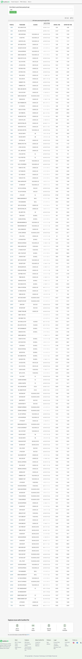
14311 (11, 455)
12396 (11, 410)
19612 (11, 537)
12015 (11, 379)
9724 (11, 373)
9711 (11, 147)
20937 (11, 243)
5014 (11, 85)
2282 (11, 37)
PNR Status (27, 642)
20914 (11, 581)
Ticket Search (15, 2)
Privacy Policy (57, 642)
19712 (11, 561)
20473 (11, 564)
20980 (11, 598)
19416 (11, 523)
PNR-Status (23, 2)
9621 (11, 338)
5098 (11, 208)
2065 (11, 27)
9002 (11, 318)
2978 (11, 54)
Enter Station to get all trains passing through (19, 7)
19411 (11, 513)
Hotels (16, 645)
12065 (11, 386)
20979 (11, 595)
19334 (11, 225)
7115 (11, 236)
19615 (11, 547)
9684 (11, 136)
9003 (11, 321)
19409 (11, 506)
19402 (11, 503)
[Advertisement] (41, 614)
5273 (11, 212)
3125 (11, 167)
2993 (11, 68)
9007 (11, 328)
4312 (11, 75)
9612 (11, 119)
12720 (11, 92)
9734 (11, 157)
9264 (11, 102)
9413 (11, 267)
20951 (11, 246)
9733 (11, 154)
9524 (11, 284)
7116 (11, 239)
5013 (11, 82)
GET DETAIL (13, 12)
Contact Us (37, 642)
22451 (11, 260)
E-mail (67, 18)
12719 (11, 420)
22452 (11, 263)
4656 (11, 178)
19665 (11, 554)
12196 (11, 403)
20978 (11, 591)
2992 (11, 65)
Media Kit (37, 644)
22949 (11, 297)
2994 (11, 72)
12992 (11, 451)
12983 (11, 434)
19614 (11, 544)
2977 (11, 51)
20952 (11, 249)
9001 (11, 314)
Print (71, 18)
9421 (11, 273)
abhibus (48, 644)
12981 (11, 427)
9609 (11, 113)
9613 (11, 123)
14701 (11, 468)
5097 (11, 205)
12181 (11, 393)
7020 (11, 605)
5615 (11, 188)
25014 (11, 311)
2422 (11, 41)
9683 (11, 133)
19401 (11, 229)
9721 (11, 362)
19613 (11, 540)
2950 (11, 48)
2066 (11, 30)
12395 (11, 407)
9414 (11, 270)
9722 (11, 366)
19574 (11, 184)
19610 (11, 530)
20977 (11, 588)
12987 (11, 441)
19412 (11, 516)
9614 (11, 126)
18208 (11, 492)
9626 (11, 355)
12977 (11, 424)
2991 (11, 61)
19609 (11, 526)
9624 (11, 349)
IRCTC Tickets (18, 642)
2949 (11, 44)
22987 (11, 304)
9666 (11, 130)
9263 (11, 99)
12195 (11, 400)
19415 (11, 520)
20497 (11, 571)
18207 (11, 489)
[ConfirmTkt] (4, 641)
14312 (11, 458)
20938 (11, 585)
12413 (11, 414)
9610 (11, 294)
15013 (11, 475)
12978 (11, 95)
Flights (16, 644)
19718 (11, 164)
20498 (11, 574)
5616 (11, 191)
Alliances (37, 645)
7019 (11, 602)
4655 (11, 174)
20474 (11, 567)
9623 (11, 345)
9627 (11, 359)
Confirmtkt (67, 642)
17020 (11, 485)
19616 (11, 550)
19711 (11, 232)
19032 (11, 499)
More (30, 2)
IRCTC (28, 634)
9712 (11, 150)
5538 (11, 219)
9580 (11, 109)
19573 (11, 181)
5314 (11, 89)
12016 (11, 383)
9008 (11, 331)
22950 (11, 301)
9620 (11, 335)
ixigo (48, 642)
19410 (11, 509)
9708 (11, 143)
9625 (11, 352)
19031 (11, 496)
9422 (11, 277)
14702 (11, 472)
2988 (11, 58)
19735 (11, 195)
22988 (11, 308)
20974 (11, 202)
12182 (11, 396)
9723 (11, 369)
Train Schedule (28, 647)
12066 (11, 390)
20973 (11, 198)
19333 (11, 222)
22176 (11, 256)
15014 (11, 479)
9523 (11, 280)
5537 (11, 215)
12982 (11, 431)
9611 (11, 116)
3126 (11, 171)
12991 (11, 448)
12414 (11, 417)
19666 (11, 557)
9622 (11, 342)
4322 (11, 78)
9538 (11, 290)
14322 (11, 465)
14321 (11, 461)
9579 (11, 106)
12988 (11, 444)
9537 (11, 287)
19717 (11, 160)
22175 (11, 253)
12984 (11, 438)
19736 (11, 376)
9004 (11, 325)
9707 (11, 140)
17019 (11, 482)
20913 (11, 578)
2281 (11, 34)
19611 (11, 533)
